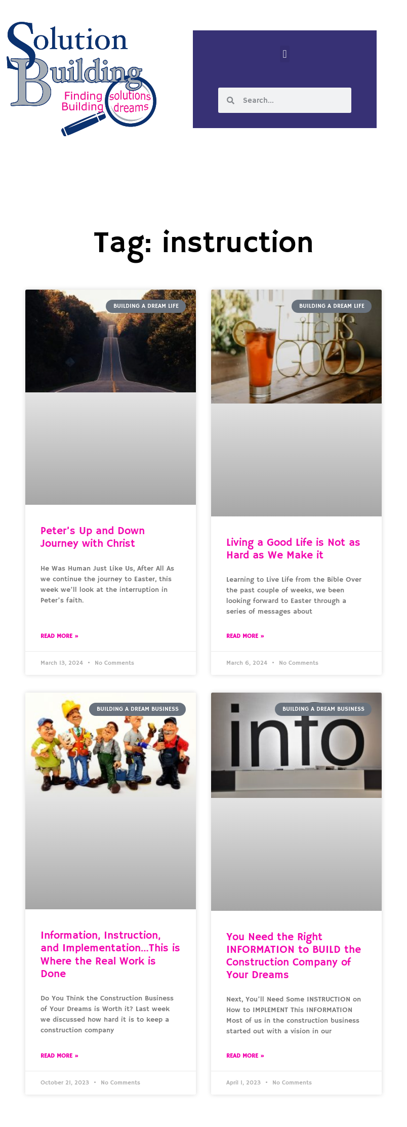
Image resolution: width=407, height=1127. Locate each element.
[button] (285, 54)
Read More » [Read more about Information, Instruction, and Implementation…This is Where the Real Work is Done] (59, 1056)
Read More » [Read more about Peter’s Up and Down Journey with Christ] (59, 636)
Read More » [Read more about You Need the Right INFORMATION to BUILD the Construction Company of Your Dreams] (245, 1056)
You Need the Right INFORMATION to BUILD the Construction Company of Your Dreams (293, 956)
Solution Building (154, 1111)
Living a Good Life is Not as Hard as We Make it (293, 549)
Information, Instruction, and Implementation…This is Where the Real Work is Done (110, 955)
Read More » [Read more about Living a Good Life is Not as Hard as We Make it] (245, 636)
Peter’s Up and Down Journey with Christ (92, 537)
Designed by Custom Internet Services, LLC (273, 1111)
